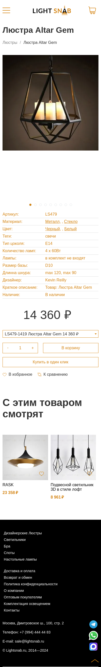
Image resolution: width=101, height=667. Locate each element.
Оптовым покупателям (23, 597)
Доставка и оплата (19, 571)
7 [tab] (60, 205)
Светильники (15, 540)
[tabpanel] (50, 103)
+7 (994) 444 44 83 (35, 632)
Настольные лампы (20, 559)
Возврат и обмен (18, 577)
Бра (7, 546)
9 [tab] (71, 205)
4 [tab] (45, 205)
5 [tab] (50, 205)
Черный (52, 229)
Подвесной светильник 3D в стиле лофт (72, 487)
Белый (70, 229)
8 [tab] (66, 205)
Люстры (10, 42)
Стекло (70, 221)
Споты (9, 553)
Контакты (11, 610)
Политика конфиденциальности (30, 584)
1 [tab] (30, 205)
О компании (14, 591)
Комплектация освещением (27, 604)
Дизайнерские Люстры (23, 533)
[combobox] (50, 334)
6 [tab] (55, 205)
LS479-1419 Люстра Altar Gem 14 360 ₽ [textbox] (41, 334)
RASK (8, 485)
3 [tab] (40, 205)
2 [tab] (35, 205)
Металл (52, 221)
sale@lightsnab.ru (29, 641)
